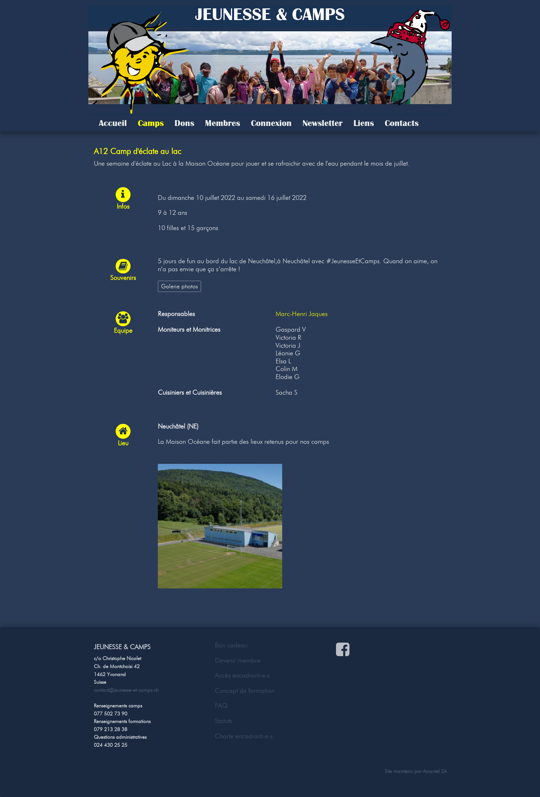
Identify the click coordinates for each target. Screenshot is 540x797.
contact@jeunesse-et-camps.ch (126, 690)
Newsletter (323, 123)
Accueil (113, 123)
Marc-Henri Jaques (302, 314)
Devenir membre (237, 660)
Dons (184, 123)
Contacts (402, 123)
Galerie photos (179, 286)
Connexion (271, 123)
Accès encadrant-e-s (242, 675)
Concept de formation (245, 691)
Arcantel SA (435, 771)
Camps (151, 123)
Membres (222, 123)
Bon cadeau (231, 645)
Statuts (223, 721)
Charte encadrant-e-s (244, 736)
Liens (363, 123)
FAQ (221, 706)
